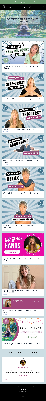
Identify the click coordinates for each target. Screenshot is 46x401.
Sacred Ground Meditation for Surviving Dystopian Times (21, 311)
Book (16, 386)
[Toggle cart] (43, 7)
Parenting (20, 386)
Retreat (34, 6)
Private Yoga (10, 7)
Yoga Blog (30, 7)
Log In (39, 6)
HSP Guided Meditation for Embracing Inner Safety (22, 99)
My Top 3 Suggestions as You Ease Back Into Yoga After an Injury (21, 291)
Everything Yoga (24, 7)
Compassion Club (16, 7)
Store (34, 386)
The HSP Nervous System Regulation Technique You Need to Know (22, 226)
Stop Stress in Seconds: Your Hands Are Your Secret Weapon (22, 259)
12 (32, 352)
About (12, 386)
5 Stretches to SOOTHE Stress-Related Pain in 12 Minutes (21, 67)
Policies (30, 386)
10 (28, 352)
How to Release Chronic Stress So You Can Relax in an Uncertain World (22, 344)
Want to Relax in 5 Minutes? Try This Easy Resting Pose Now (21, 194)
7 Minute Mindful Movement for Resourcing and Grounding (20, 161)
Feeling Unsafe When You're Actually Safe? (19, 130)
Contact (25, 386)
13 (34, 352)
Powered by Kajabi (23, 398)
